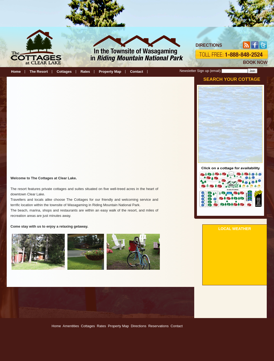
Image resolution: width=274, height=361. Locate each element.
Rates (85, 72)
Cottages (64, 72)
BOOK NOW (255, 62)
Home (16, 72)
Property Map (110, 72)
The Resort (39, 72)
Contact (136, 72)
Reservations (158, 326)
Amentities (71, 326)
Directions (138, 326)
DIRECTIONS (209, 45)
